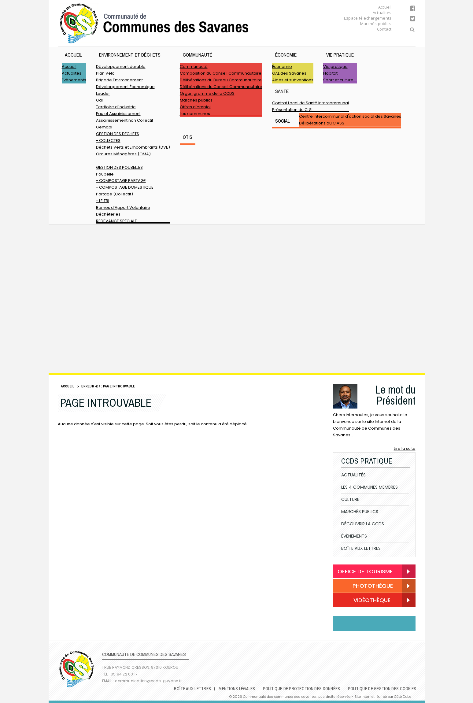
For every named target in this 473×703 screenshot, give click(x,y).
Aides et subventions (292, 80)
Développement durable (121, 66)
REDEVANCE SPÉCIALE (116, 221)
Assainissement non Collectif (124, 120)
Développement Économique (125, 87)
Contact (384, 29)
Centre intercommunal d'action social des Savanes (350, 116)
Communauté (197, 54)
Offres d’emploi (195, 107)
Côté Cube (402, 696)
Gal (99, 100)
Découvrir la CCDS (362, 524)
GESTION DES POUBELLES (119, 167)
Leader (103, 93)
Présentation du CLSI (292, 110)
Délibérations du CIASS (321, 123)
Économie (286, 54)
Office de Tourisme (365, 571)
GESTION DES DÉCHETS (117, 134)
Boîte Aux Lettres (361, 548)
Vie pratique (340, 54)
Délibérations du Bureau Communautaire (221, 80)
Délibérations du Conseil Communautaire (221, 87)
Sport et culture (338, 80)
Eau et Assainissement (118, 114)
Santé (282, 91)
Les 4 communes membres (369, 487)
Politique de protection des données (301, 688)
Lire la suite (405, 448)
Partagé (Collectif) (114, 194)
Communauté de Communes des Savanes (154, 23)
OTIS (188, 137)
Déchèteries (108, 214)
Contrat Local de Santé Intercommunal (310, 103)
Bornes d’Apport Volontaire (123, 207)
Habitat (330, 73)
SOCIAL (282, 120)
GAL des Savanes (289, 73)
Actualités (382, 12)
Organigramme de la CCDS (207, 93)
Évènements (74, 80)
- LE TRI (102, 201)
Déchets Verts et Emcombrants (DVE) (133, 147)
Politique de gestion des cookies (382, 688)
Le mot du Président (395, 395)
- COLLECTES (108, 140)
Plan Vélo (105, 73)
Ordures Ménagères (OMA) (123, 154)
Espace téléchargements (368, 18)
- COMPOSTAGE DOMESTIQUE (124, 187)
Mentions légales (237, 688)
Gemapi (104, 127)
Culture (350, 499)
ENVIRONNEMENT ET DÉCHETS (130, 54)
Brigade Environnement (119, 80)
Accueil (385, 7)
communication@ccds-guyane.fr (149, 680)
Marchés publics (376, 23)
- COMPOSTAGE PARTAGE (121, 180)
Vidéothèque (364, 600)
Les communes (195, 114)
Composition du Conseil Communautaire (220, 73)
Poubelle (105, 174)
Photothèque (365, 586)
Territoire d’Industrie (116, 107)
